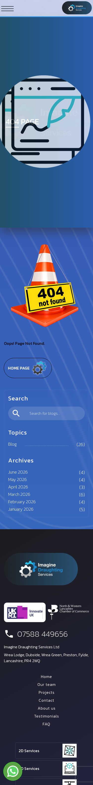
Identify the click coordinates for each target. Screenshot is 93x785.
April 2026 (18, 486)
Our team (46, 684)
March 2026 (19, 494)
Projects (47, 692)
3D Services (29, 768)
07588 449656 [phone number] (36, 634)
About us (47, 708)
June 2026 (18, 472)
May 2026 (17, 479)
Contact (46, 700)
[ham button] (7, 8)
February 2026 (22, 501)
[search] (46, 413)
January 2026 (20, 509)
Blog (12, 444)
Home (46, 676)
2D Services (29, 751)
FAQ (46, 724)
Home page (28, 368)
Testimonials (46, 716)
